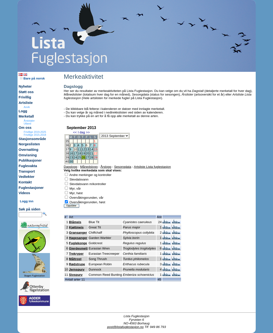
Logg (23, 111)
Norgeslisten (29, 144)
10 (75, 149)
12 (83, 149)
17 (75, 153)
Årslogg (105, 167)
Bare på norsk (32, 78)
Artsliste (26, 103)
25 (79, 157)
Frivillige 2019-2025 (35, 131)
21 (91, 153)
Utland (27, 123)
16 (71, 153)
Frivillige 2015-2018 (35, 134)
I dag (81, 132)
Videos (24, 193)
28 (91, 157)
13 (87, 149)
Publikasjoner (30, 160)
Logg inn (26, 201)
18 (79, 153)
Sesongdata (122, 167)
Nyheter (25, 86)
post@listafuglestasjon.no (125, 327)
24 (75, 157)
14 (91, 149)
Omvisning (28, 155)
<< (75, 132)
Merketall (26, 116)
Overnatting (28, 150)
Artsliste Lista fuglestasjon (152, 167)
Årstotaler (29, 120)
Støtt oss (26, 92)
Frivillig (25, 97)
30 (71, 161)
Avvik (27, 107)
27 (87, 157)
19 (83, 153)
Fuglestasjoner (31, 188)
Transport (27, 171)
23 (71, 157)
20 (87, 153)
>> (88, 132)
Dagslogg (70, 167)
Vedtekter (27, 177)
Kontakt (25, 182)
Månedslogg (89, 167)
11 (79, 149)
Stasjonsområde (32, 139)
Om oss (25, 128)
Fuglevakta (28, 166)
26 (83, 157)
